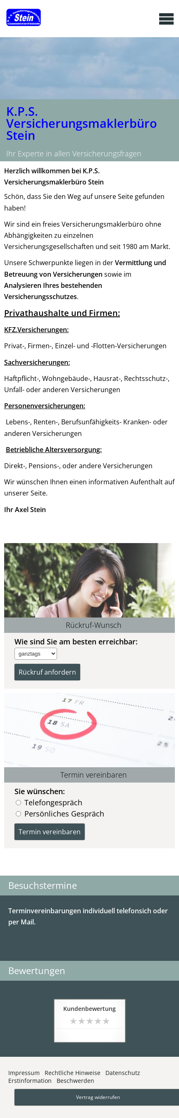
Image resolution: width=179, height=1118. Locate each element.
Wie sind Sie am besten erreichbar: (76, 641)
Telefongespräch (53, 802)
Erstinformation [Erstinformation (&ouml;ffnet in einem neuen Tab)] (30, 1080)
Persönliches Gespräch (64, 813)
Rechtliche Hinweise (72, 1073)
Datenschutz (122, 1073)
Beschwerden (75, 1080)
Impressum (24, 1073)
